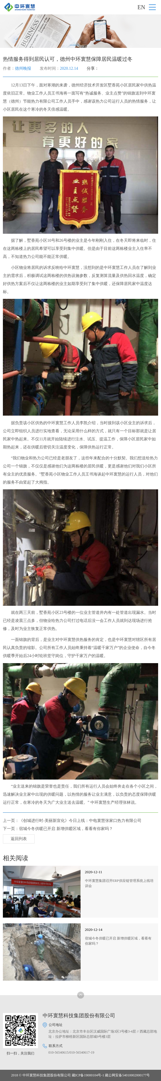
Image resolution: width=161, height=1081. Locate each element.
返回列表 (19, 839)
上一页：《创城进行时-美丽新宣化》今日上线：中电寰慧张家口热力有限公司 (72, 820)
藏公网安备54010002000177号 (127, 1075)
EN (141, 7)
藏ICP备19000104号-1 (88, 1075)
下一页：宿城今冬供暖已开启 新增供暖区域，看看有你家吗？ (58, 829)
